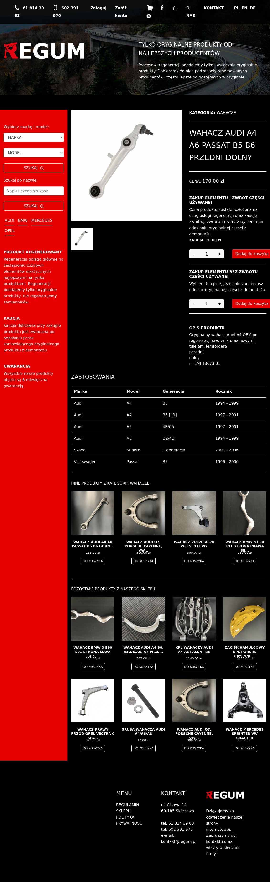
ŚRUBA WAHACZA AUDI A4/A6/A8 (143, 731)
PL (236, 8)
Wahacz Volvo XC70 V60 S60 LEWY (194, 544)
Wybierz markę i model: (26, 127)
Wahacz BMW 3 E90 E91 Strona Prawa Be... (244, 546)
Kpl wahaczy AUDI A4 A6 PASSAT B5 (194, 650)
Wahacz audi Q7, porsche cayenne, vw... (143, 546)
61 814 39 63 (29, 12)
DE (253, 8)
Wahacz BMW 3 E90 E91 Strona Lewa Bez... (92, 652)
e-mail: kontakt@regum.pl (178, 838)
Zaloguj (98, 8)
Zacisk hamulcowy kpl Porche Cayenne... (245, 652)
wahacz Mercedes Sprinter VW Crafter (245, 733)
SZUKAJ (34, 168)
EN (244, 8)
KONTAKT (214, 8)
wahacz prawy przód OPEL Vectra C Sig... (92, 733)
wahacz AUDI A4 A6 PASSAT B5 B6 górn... (93, 544)
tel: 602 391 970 (177, 829)
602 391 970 (65, 12)
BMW (23, 220)
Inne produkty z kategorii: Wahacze (110, 483)
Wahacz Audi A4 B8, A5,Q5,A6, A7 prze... (143, 650)
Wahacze (226, 112)
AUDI (9, 220)
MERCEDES (41, 220)
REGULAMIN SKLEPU (127, 808)
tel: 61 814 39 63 (177, 823)
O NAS (190, 12)
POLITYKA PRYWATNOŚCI (130, 820)
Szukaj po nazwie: (21, 180)
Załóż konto (121, 12)
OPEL (10, 230)
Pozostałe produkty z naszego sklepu (113, 589)
